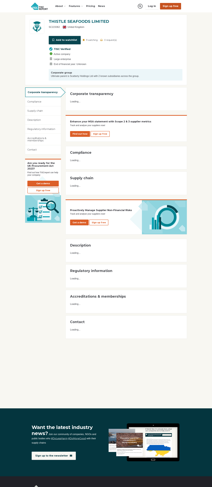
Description (34, 119)
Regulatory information (41, 128)
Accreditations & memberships (36, 139)
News (101, 6)
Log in (152, 6)
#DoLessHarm (59, 438)
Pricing (90, 6)
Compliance (34, 101)
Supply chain (35, 110)
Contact (32, 149)
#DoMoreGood (77, 438)
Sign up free (170, 6)
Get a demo (43, 183)
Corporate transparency (43, 92)
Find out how (80, 133)
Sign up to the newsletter (53, 455)
